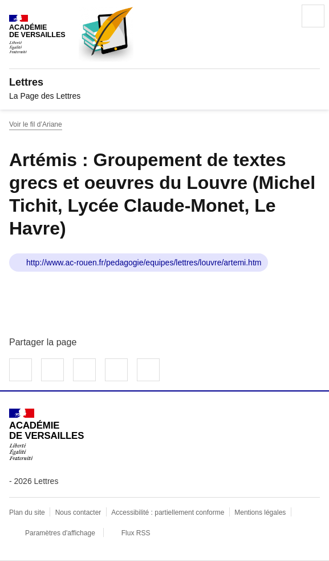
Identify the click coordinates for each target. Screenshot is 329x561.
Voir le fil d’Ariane (35, 124)
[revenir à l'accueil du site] (164, 82)
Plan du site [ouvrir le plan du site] (27, 512)
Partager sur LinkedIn (84, 369)
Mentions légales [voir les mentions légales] (260, 512)
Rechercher (281, 16)
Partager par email (116, 369)
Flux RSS (136, 533)
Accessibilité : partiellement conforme (167, 512)
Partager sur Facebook (20, 369)
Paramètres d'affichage (60, 533)
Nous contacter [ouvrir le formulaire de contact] (78, 512)
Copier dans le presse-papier (148, 369)
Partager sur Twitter (52, 369)
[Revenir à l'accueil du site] (46, 435)
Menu (313, 16)
